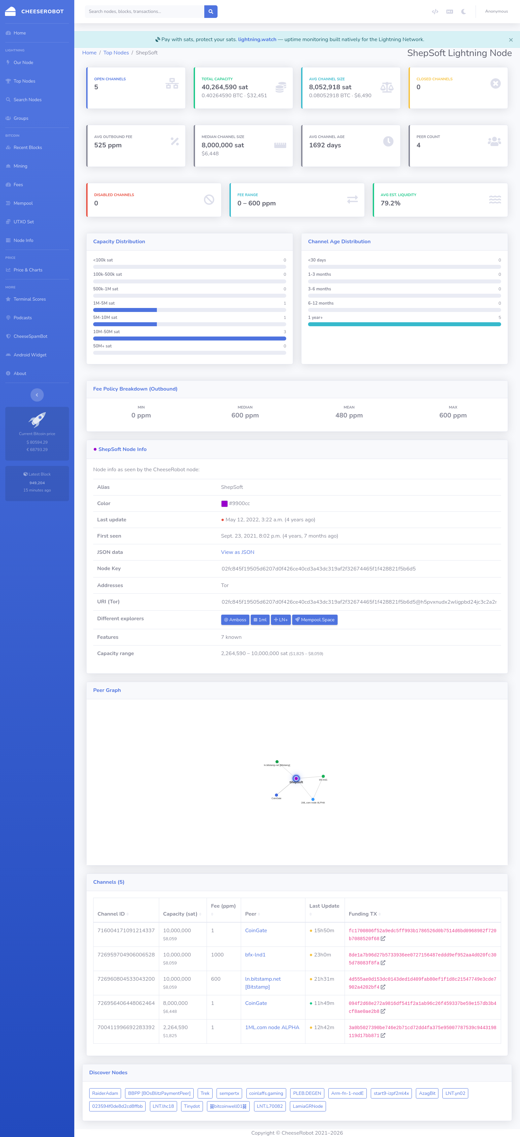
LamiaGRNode (308, 1106)
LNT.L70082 (270, 1106)
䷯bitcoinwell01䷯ (228, 1106)
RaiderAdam (105, 1093)
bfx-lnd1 (255, 954)
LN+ (281, 620)
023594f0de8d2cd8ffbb (117, 1106)
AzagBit (427, 1093)
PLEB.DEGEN (307, 1093)
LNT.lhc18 (163, 1106)
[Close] (511, 39)
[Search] (145, 11)
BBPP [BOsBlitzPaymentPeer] (159, 1093)
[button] (498, 11)
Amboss (235, 620)
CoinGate (256, 930)
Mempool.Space (314, 620)
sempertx (229, 1093)
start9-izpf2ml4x (391, 1093)
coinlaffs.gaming (266, 1093)
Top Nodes (116, 52)
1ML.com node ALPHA (272, 1027)
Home (89, 52)
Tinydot (192, 1106)
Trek (205, 1093)
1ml (260, 620)
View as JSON (238, 552)
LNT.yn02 (455, 1093)
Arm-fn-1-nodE (347, 1093)
